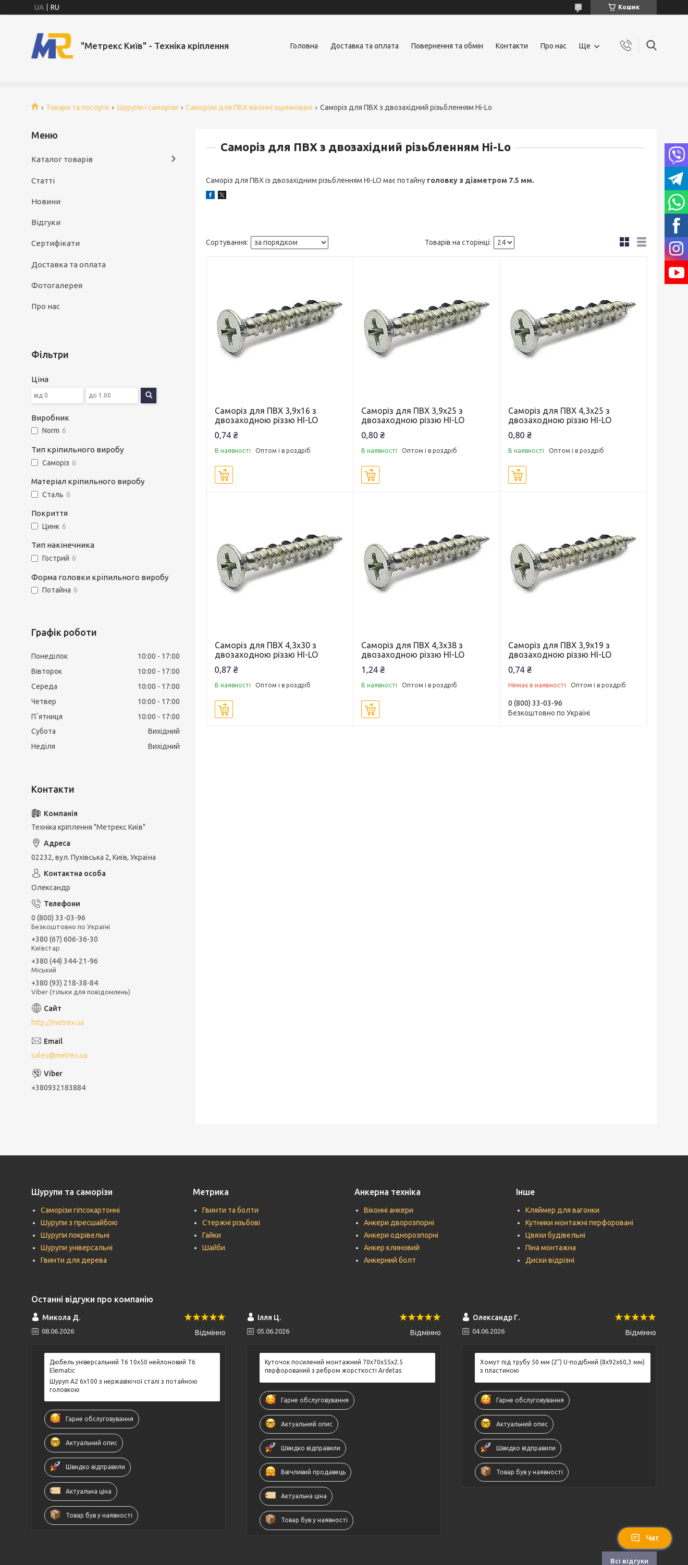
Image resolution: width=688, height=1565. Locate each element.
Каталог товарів (62, 159)
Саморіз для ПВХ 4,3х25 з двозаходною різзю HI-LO (559, 415)
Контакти (512, 46)
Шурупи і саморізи (147, 107)
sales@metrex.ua (59, 1055)
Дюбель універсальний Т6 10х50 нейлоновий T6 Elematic (122, 1366)
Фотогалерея (56, 285)
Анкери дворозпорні (399, 1222)
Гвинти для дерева (74, 1260)
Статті (43, 180)
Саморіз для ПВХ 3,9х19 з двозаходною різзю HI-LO (559, 649)
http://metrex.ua (57, 1022)
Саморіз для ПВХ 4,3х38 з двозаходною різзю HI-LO (412, 649)
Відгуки (45, 222)
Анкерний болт (390, 1260)
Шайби (213, 1247)
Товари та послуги (77, 107)
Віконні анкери (388, 1210)
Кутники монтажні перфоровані (579, 1222)
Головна (304, 46)
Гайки (211, 1235)
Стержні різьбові (231, 1222)
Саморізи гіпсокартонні (80, 1210)
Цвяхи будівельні (555, 1235)
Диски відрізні (549, 1260)
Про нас (553, 46)
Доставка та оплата (364, 46)
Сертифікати (55, 243)
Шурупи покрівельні (75, 1235)
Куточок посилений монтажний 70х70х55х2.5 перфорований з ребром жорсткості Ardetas (334, 1366)
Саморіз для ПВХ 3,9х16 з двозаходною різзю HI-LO (266, 415)
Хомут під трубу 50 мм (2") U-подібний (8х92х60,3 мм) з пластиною (562, 1366)
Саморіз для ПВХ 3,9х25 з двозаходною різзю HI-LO (412, 415)
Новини (45, 201)
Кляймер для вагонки (562, 1210)
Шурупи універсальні (77, 1247)
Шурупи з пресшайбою (79, 1222)
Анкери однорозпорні (401, 1235)
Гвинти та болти (230, 1210)
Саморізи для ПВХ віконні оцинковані (249, 107)
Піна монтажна (550, 1247)
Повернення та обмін (447, 46)
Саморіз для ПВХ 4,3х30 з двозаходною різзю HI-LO (266, 649)
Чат (645, 1538)
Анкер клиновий (392, 1247)
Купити (224, 475)
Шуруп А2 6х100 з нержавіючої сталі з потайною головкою (124, 1385)
